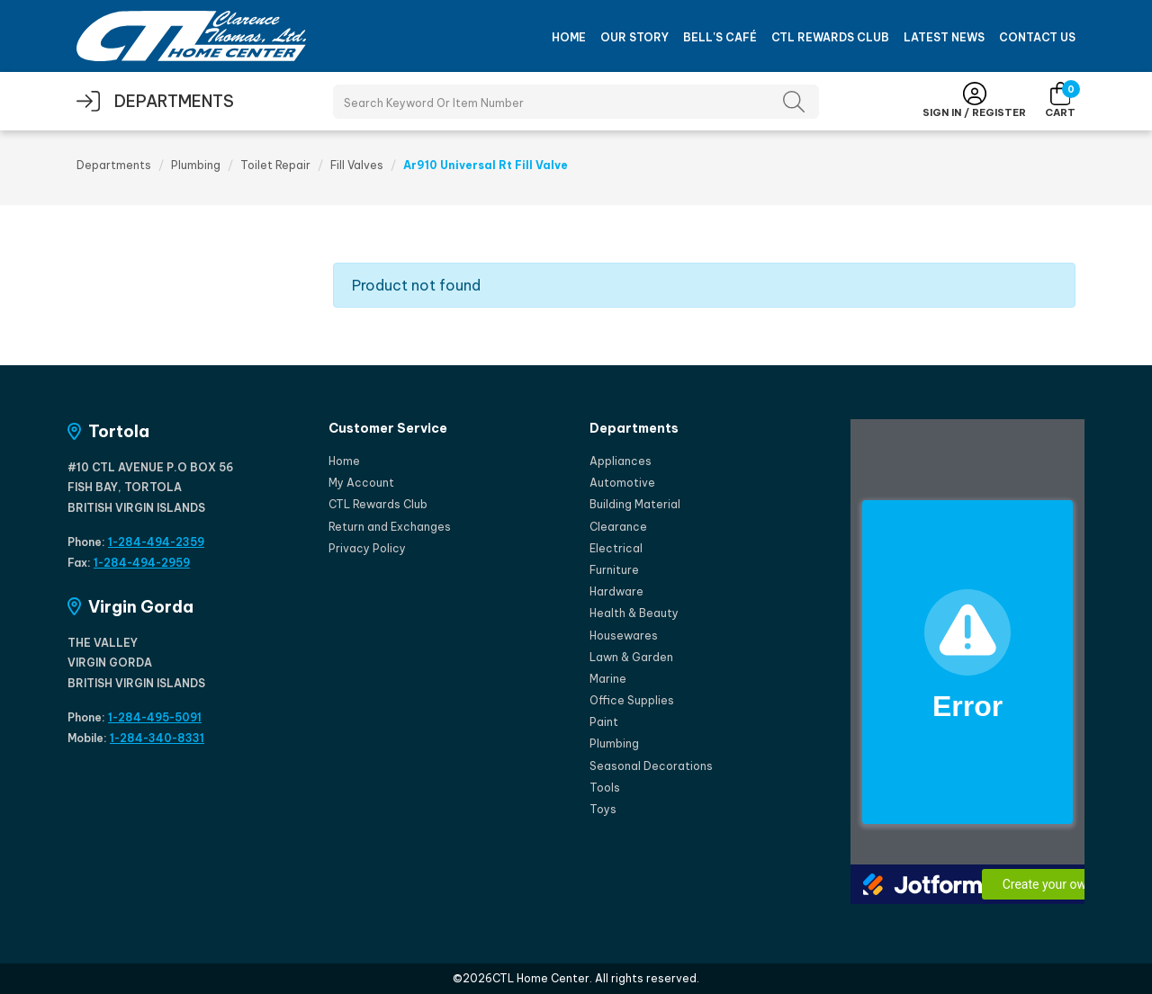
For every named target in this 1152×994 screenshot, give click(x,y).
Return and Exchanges (389, 526)
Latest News (944, 37)
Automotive (622, 482)
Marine (608, 678)
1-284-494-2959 (142, 562)
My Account (361, 482)
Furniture (614, 570)
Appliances (621, 461)
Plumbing (195, 165)
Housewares (624, 635)
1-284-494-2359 (156, 542)
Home (569, 37)
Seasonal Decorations (651, 766)
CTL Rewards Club (830, 37)
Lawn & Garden (631, 657)
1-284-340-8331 (157, 738)
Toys (603, 809)
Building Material (635, 504)
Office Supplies (632, 700)
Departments (113, 165)
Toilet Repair (275, 165)
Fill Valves (356, 165)
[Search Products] (576, 102)
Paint (604, 722)
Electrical (616, 548)
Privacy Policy (367, 548)
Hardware (617, 591)
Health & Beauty (634, 613)
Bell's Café (720, 37)
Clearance (618, 526)
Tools (605, 787)
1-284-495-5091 (155, 717)
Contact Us (1037, 37)
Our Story (634, 37)
